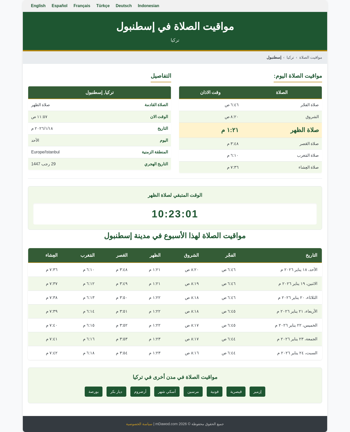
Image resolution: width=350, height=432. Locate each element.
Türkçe (103, 6)
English (38, 6)
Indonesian (148, 6)
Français (82, 6)
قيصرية (236, 391)
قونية (215, 391)
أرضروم (140, 391)
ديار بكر (116, 391)
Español (59, 6)
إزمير (257, 391)
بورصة (94, 391)
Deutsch (124, 6)
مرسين (193, 391)
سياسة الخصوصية (139, 424)
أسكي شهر (167, 391)
